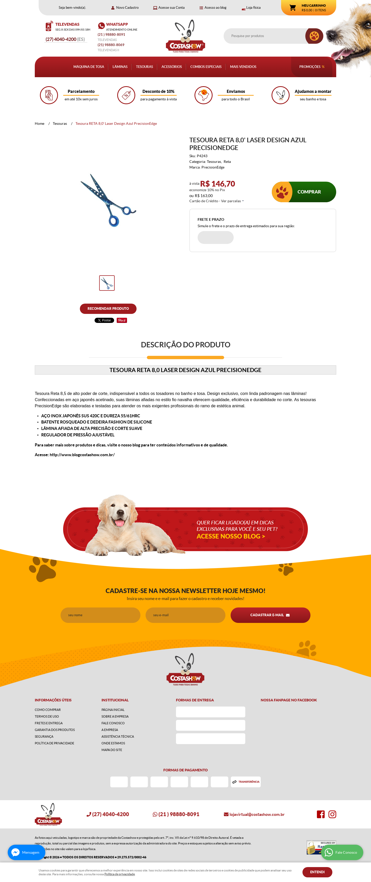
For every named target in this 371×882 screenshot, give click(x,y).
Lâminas (120, 67)
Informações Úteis (53, 700)
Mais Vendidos (243, 67)
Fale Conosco (113, 723)
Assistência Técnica (118, 736)
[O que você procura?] (314, 36)
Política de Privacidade (54, 743)
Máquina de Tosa (88, 67)
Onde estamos (113, 743)
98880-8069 (111, 45)
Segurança (44, 736)
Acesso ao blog (215, 8)
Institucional (115, 700)
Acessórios (172, 67)
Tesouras (144, 67)
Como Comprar (48, 709)
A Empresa (110, 729)
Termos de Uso (47, 716)
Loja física (253, 8)
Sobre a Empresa (115, 716)
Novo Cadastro (127, 8)
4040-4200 (65, 39)
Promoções (310, 67)
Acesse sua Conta (171, 8)
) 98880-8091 (112, 35)
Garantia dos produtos (55, 729)
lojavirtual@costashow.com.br (257, 814)
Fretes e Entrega (49, 723)
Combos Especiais (206, 67)
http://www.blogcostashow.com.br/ (82, 454)
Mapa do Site (112, 750)
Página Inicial (113, 709)
